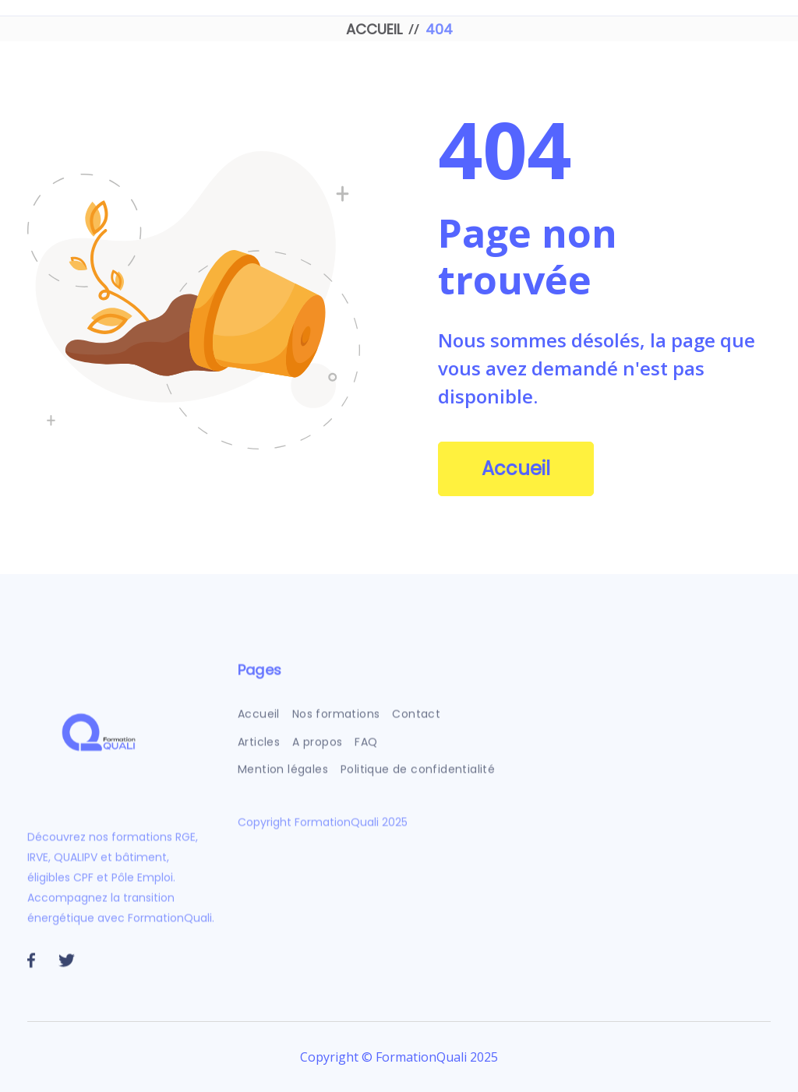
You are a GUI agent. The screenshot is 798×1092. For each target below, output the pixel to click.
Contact (417, 723)
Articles (259, 750)
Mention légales (283, 777)
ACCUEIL (374, 29)
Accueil (516, 468)
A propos (318, 750)
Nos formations (336, 723)
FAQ (366, 750)
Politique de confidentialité (418, 777)
